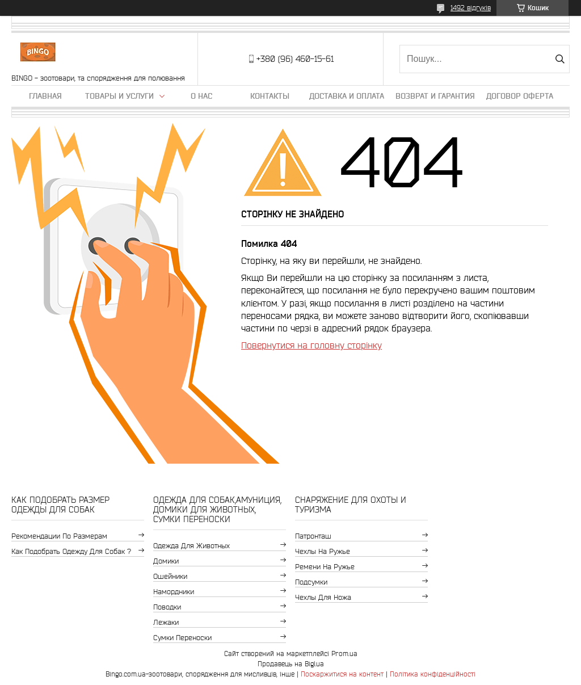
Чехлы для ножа (323, 597)
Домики (166, 561)
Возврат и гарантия (435, 95)
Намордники (173, 591)
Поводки (167, 607)
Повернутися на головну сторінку (311, 345)
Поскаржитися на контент (342, 674)
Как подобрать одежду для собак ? (71, 551)
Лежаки (166, 622)
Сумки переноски (182, 637)
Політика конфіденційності (432, 674)
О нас (201, 95)
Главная (45, 95)
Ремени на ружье (325, 566)
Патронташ (313, 536)
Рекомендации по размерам (59, 536)
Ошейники (170, 576)
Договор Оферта (519, 95)
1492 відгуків (471, 7)
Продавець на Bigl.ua (291, 663)
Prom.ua (344, 653)
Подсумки (311, 582)
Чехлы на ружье (322, 551)
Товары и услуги (119, 95)
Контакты (269, 95)
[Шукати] (560, 59)
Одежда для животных (191, 545)
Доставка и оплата (346, 95)
